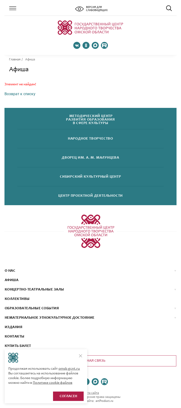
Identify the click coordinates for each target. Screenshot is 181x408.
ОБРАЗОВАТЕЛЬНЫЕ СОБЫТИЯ (32, 308)
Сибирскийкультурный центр (90, 177)
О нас (10, 271)
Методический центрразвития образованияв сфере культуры (90, 119)
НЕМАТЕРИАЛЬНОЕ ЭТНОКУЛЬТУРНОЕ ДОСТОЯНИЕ (50, 318)
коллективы (17, 299)
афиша (11, 280)
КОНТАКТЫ (15, 336)
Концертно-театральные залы (34, 289)
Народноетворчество (90, 139)
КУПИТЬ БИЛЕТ (18, 346)
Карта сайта (90, 393)
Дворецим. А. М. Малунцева (90, 158)
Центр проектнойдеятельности (90, 196)
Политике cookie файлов (52, 383)
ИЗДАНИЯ (13, 327)
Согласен (68, 396)
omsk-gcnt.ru (69, 369)
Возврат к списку (19, 94)
